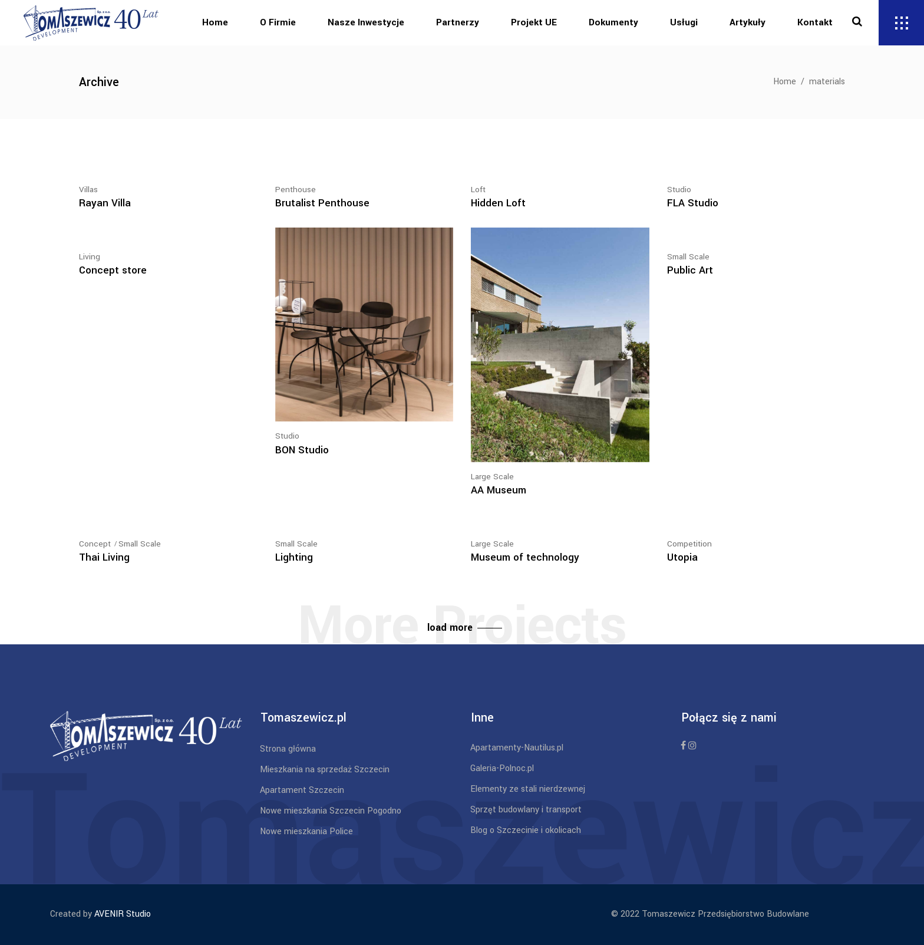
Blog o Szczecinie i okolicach (525, 830)
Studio (679, 189)
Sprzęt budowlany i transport (526, 810)
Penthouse (295, 189)
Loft (478, 189)
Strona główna (288, 749)
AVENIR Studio (122, 914)
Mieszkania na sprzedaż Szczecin (325, 769)
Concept (95, 543)
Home (784, 81)
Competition (689, 543)
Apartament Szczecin (302, 790)
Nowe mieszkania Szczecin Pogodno (330, 811)
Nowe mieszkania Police (306, 831)
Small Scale (688, 256)
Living (89, 256)
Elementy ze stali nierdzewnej (527, 789)
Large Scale (492, 476)
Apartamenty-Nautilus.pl (516, 748)
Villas (88, 189)
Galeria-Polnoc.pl (502, 768)
